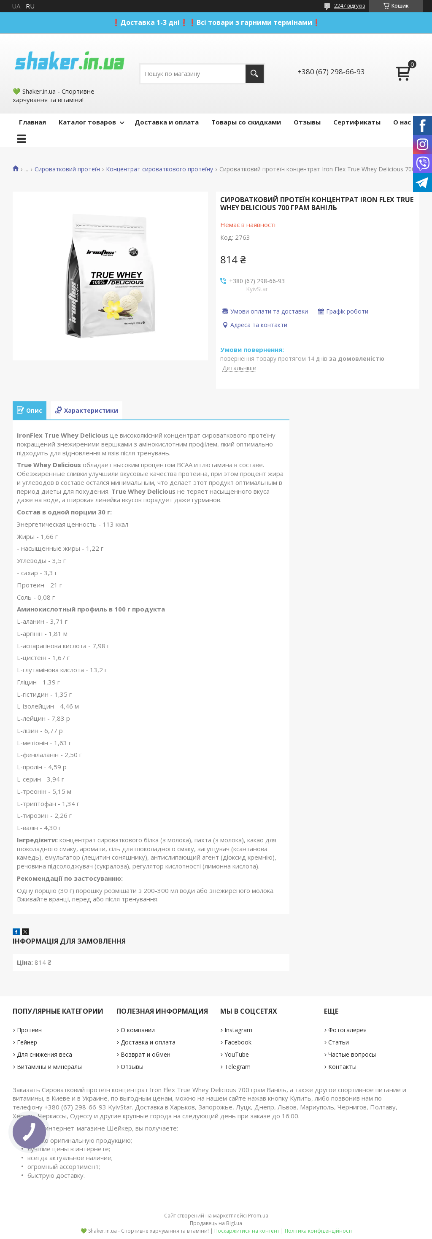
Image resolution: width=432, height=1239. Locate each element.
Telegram (237, 1067)
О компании (138, 1030)
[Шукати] (255, 74)
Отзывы (307, 122)
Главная (32, 122)
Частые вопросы (352, 1054)
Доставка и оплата (167, 122)
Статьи (338, 1042)
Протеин (29, 1030)
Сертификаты (357, 122)
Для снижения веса (44, 1054)
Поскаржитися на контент (246, 1230)
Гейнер (27, 1042)
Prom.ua (258, 1215)
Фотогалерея (347, 1030)
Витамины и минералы (49, 1067)
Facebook (237, 1042)
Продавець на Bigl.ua (216, 1223)
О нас (402, 122)
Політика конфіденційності (318, 1230)
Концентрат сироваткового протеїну (159, 169)
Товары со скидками (246, 122)
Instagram (238, 1030)
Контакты (342, 1067)
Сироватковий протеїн (67, 169)
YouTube (236, 1054)
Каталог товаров (87, 122)
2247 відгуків (349, 5)
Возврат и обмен (145, 1054)
